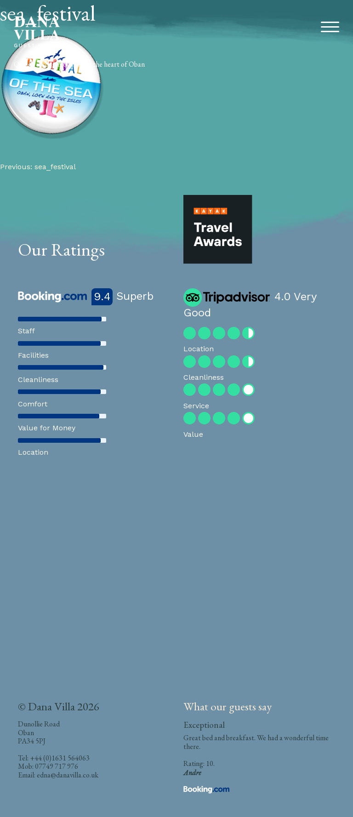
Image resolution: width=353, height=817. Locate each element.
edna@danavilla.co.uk (67, 775)
